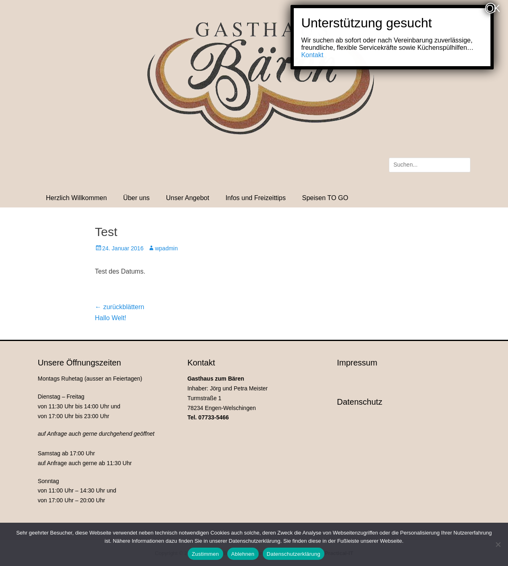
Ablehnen (243, 554)
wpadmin (166, 248)
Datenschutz (359, 401)
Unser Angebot (187, 197)
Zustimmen (205, 554)
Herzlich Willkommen (76, 197)
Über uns (136, 197)
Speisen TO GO (325, 197)
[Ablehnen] (498, 544)
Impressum (357, 362)
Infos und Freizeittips (256, 197)
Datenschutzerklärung (293, 554)
